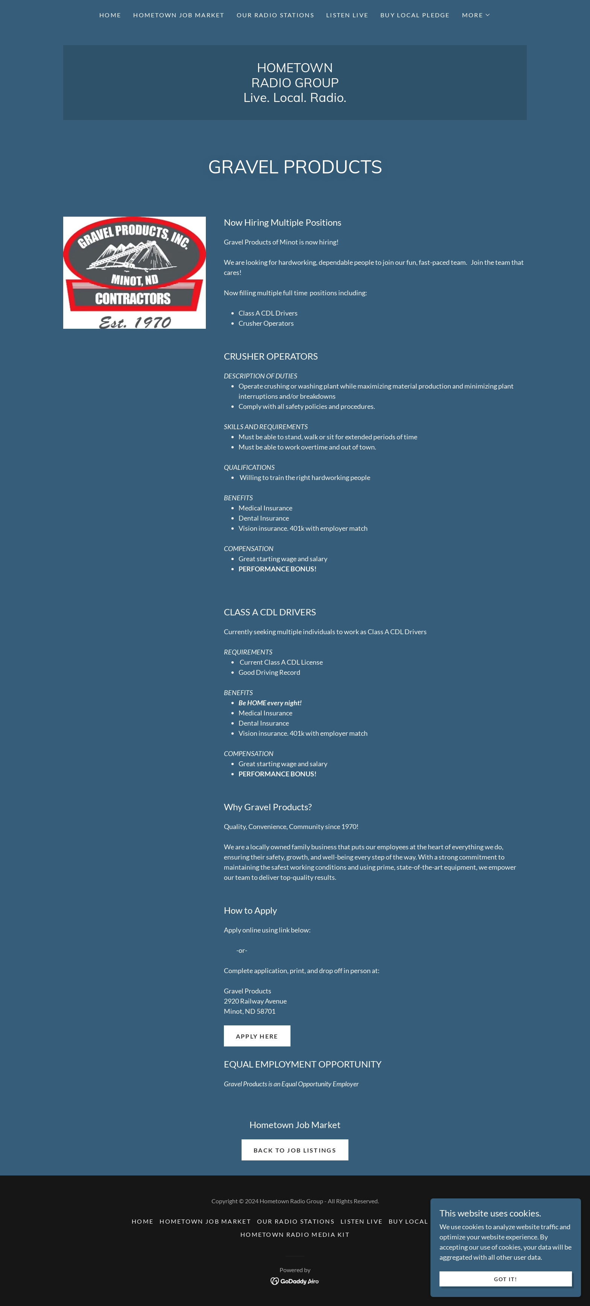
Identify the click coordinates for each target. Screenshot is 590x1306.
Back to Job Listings (295, 1150)
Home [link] (110, 14)
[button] (476, 15)
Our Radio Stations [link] (275, 14)
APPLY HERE (257, 1036)
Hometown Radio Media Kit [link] (295, 1234)
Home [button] (143, 1221)
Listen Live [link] (347, 14)
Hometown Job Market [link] (178, 14)
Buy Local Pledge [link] (415, 14)
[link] (295, 99)
